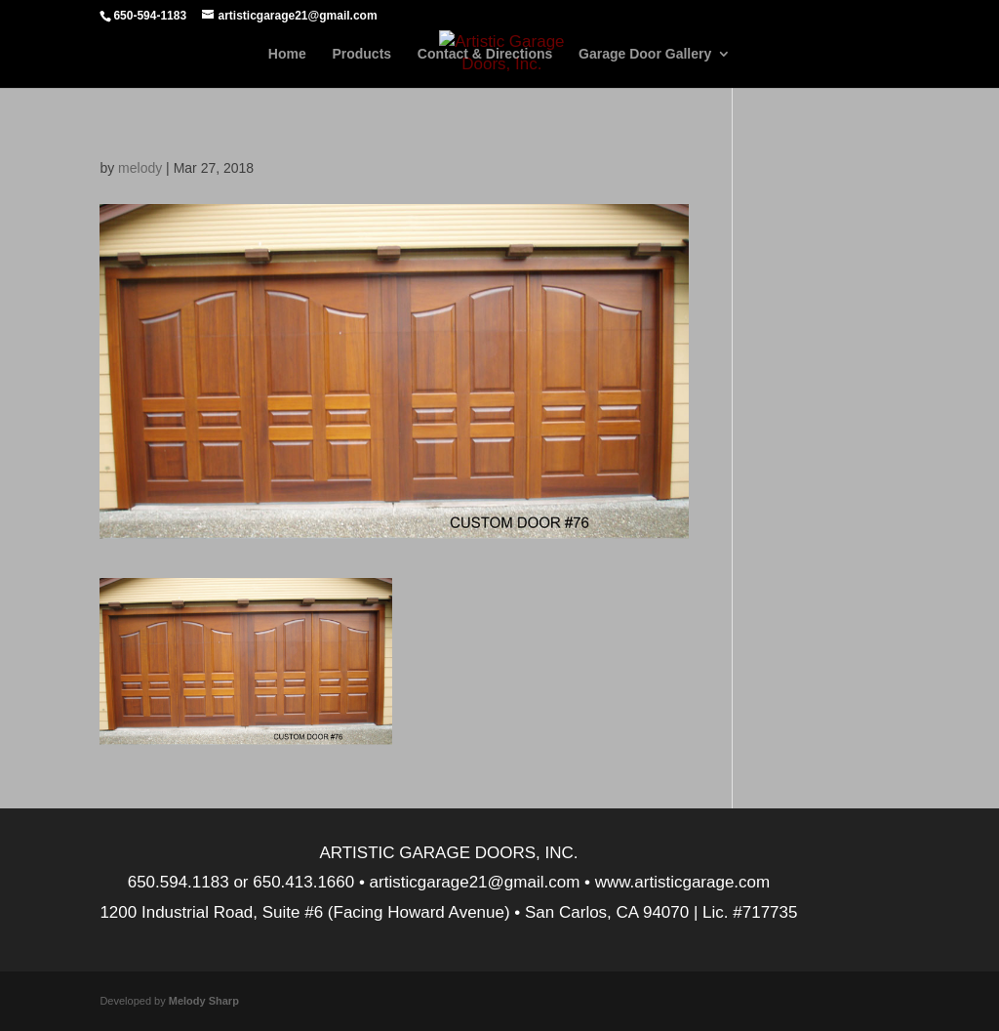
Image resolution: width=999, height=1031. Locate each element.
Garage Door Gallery (645, 54)
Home (287, 54)
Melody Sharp (204, 1001)
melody (140, 168)
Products (361, 54)
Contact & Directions (485, 54)
